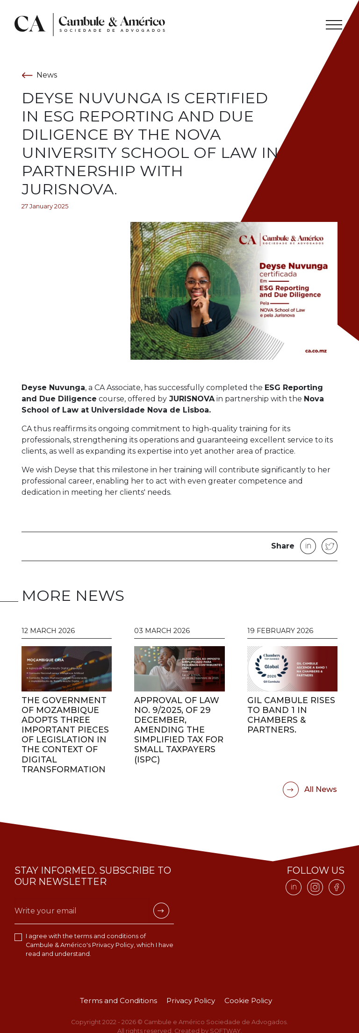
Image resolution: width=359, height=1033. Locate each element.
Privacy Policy (113, 944)
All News (310, 790)
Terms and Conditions (118, 1000)
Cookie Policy (248, 1000)
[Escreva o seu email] (82, 910)
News (39, 75)
